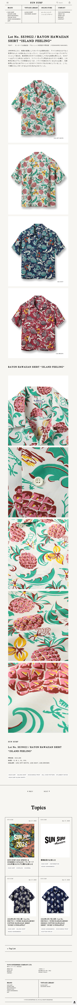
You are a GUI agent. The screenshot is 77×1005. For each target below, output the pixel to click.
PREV (31, 791)
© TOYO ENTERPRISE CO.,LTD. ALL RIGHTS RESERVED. (38, 999)
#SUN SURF (12, 774)
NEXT (46, 791)
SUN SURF (36, 2)
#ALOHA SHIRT (21, 774)
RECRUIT (9, 971)
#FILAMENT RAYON (62, 774)
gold (8, 992)
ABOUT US (9, 968)
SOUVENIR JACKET (46, 986)
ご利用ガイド (41, 969)
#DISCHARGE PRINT (34, 774)
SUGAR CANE (10, 986)
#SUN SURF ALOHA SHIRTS (17, 777)
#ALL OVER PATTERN (48, 774)
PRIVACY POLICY (42, 972)
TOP (74, 1003)
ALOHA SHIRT (44, 985)
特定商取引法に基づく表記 (44, 970)
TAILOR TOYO (10, 989)
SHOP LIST (10, 970)
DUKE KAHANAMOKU (12, 990)
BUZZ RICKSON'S (11, 988)
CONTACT (9, 973)
